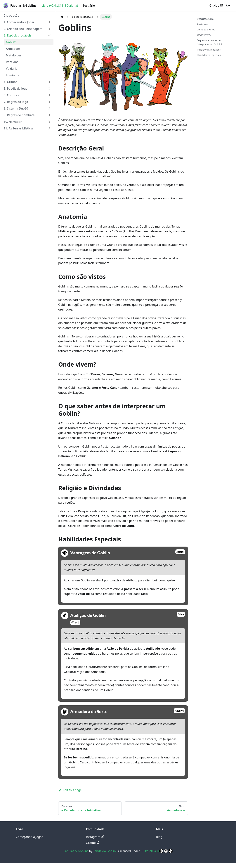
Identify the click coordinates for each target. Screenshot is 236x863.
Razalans (12, 62)
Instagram (95, 837)
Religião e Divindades (209, 49)
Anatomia (202, 24)
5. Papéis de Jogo (15, 88)
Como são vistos (206, 29)
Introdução (11, 15)
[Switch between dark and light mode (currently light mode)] (228, 5)
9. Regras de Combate (19, 115)
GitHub (216, 6)
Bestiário (88, 6)
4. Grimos (10, 82)
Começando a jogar (29, 837)
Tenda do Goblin (104, 851)
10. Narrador (13, 122)
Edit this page (70, 790)
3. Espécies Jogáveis (17, 35)
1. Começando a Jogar (19, 22)
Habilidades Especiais (209, 55)
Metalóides (13, 55)
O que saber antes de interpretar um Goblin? (209, 42)
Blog (159, 837)
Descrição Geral (205, 18)
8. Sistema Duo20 (16, 108)
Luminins (12, 75)
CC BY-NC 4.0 (157, 851)
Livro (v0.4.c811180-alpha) (59, 6)
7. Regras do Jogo (16, 102)
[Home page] (61, 17)
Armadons (13, 49)
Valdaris (11, 69)
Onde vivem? (204, 35)
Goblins (11, 42)
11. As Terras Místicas (19, 128)
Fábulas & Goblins (75, 851)
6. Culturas (11, 95)
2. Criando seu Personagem (23, 29)
